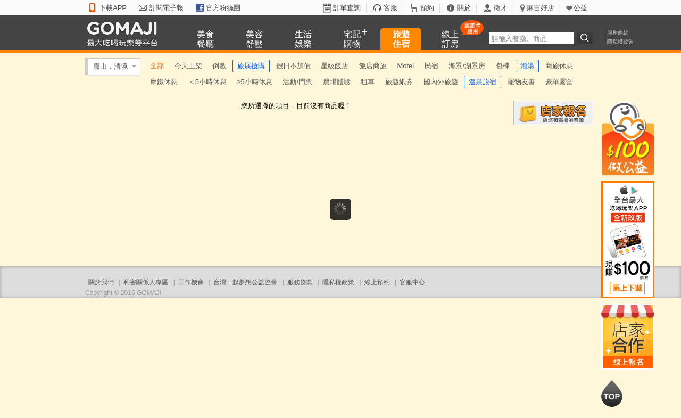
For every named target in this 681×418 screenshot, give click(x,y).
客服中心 (412, 282)
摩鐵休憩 (164, 82)
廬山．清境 (110, 66)
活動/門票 (297, 82)
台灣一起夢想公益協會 (245, 282)
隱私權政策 (620, 42)
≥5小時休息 (254, 82)
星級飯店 (334, 66)
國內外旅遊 (440, 82)
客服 (390, 8)
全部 (157, 66)
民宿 (431, 66)
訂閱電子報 (166, 8)
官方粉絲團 (223, 8)
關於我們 (101, 282)
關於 (464, 8)
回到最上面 (611, 393)
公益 (580, 8)
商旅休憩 (559, 66)
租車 (368, 82)
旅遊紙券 (399, 82)
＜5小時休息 (207, 82)
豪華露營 (559, 82)
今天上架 (188, 66)
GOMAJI (125, 33)
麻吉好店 (540, 8)
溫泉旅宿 (482, 82)
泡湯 (527, 66)
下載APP (113, 8)
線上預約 (377, 282)
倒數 (219, 66)
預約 (427, 8)
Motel (405, 66)
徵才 (501, 8)
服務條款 (617, 33)
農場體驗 (337, 82)
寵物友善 (521, 82)
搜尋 (586, 38)
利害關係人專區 (145, 282)
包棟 (503, 66)
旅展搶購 (251, 66)
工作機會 (191, 282)
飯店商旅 (373, 66)
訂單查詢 (347, 8)
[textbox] (531, 38)
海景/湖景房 (467, 66)
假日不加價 (293, 66)
